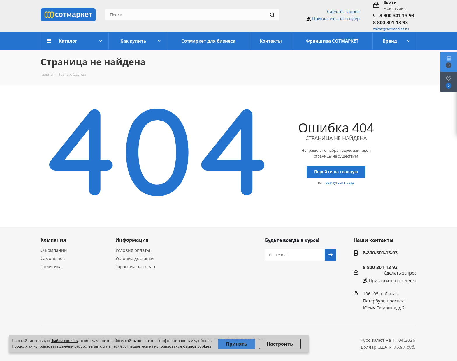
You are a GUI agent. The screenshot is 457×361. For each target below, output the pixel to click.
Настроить (280, 344)
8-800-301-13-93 (396, 15)
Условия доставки (134, 258)
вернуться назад (340, 182)
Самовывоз (53, 258)
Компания (53, 240)
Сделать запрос (343, 11)
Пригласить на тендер (336, 18)
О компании (54, 250)
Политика (51, 266)
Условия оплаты (132, 250)
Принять (236, 344)
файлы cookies (64, 340)
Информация (131, 240)
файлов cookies (197, 346)
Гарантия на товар (135, 266)
